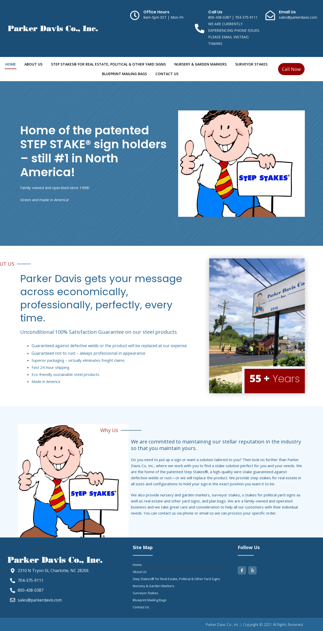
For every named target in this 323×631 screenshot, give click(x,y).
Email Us (287, 12)
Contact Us (166, 73)
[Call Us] (199, 28)
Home (10, 64)
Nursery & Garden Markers (200, 64)
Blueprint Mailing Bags (124, 73)
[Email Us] (270, 15)
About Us (33, 64)
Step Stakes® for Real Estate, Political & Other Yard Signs (108, 64)
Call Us (215, 12)
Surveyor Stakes (251, 64)
